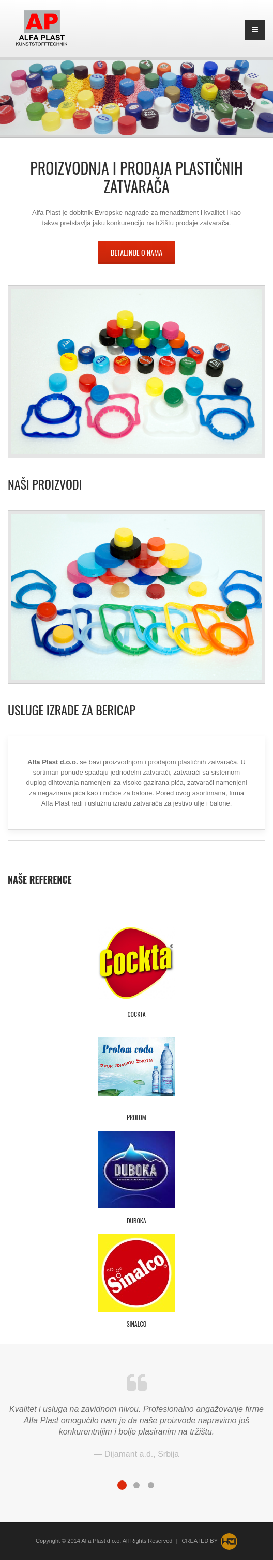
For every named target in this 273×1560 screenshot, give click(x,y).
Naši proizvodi (45, 484)
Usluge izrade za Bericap (71, 709)
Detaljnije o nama (136, 252)
